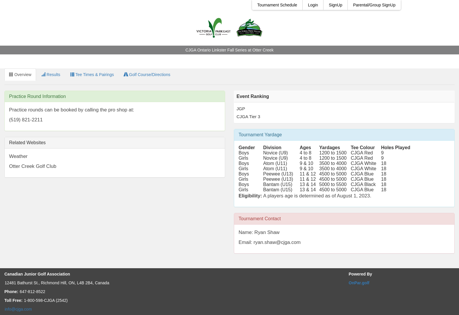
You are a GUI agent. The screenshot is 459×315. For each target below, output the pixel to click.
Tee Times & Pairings (92, 74)
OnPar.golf (359, 282)
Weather (18, 156)
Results (50, 74)
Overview (20, 74)
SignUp (335, 5)
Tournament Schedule (277, 5)
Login (313, 5)
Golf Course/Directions (147, 74)
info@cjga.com (18, 309)
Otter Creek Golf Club (32, 166)
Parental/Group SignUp (374, 5)
